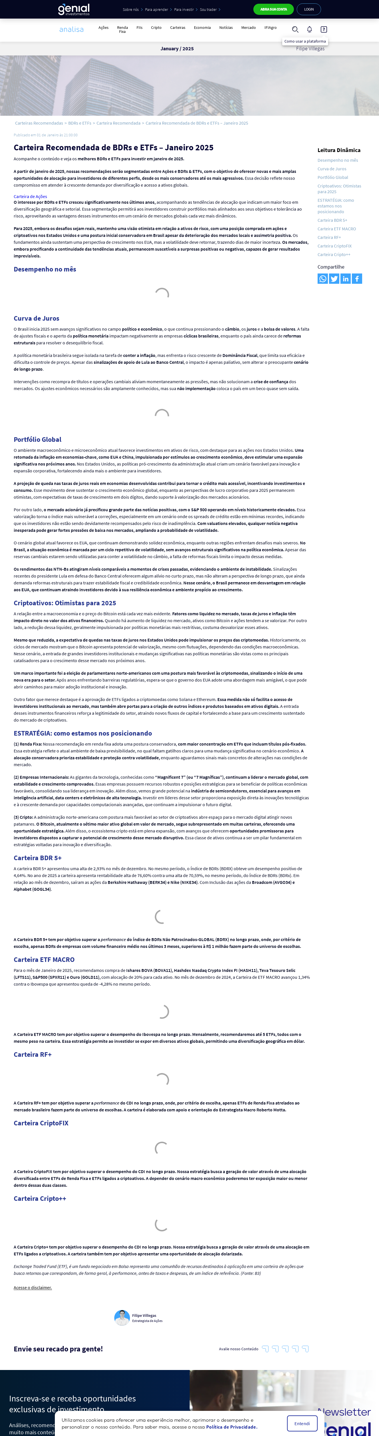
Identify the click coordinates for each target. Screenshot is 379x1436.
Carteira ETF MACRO (337, 228)
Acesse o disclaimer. (33, 1287)
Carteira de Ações (30, 196)
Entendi (302, 1423)
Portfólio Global (333, 177)
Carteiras (177, 27)
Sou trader (208, 9)
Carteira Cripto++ (334, 254)
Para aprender (156, 9)
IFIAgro (270, 27)
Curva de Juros (332, 168)
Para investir (184, 9)
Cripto (156, 27)
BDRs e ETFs (79, 122)
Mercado (248, 27)
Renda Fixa (122, 29)
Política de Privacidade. (232, 1427)
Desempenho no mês (338, 160)
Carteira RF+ (329, 237)
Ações (104, 27)
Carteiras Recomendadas (39, 122)
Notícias (226, 27)
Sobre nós (131, 9)
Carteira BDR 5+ (332, 220)
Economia (202, 27)
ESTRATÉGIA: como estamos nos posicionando (336, 205)
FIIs (140, 27)
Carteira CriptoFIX (335, 246)
